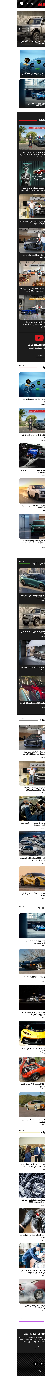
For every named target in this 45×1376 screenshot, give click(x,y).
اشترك (23, 355)
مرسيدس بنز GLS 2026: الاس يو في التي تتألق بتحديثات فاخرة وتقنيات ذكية (24, 436)
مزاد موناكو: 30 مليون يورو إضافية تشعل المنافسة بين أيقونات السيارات (26, 942)
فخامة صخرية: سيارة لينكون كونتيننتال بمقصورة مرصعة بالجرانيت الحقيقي (24, 1121)
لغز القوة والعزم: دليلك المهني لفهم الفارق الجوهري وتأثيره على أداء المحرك (25, 1306)
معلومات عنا (22, 1357)
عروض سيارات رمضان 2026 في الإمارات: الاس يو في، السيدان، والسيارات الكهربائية (23, 859)
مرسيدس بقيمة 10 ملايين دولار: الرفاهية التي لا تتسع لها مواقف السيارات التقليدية (24, 1013)
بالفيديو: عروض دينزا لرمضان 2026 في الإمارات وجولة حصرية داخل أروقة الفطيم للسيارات (24, 789)
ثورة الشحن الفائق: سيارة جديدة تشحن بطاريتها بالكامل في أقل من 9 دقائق (24, 597)
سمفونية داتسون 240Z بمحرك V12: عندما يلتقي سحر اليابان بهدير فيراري (24, 1085)
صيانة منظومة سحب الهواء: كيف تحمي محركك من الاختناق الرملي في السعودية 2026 (24, 1201)
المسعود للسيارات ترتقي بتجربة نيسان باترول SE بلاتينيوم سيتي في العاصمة (23, 506)
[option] (22, 29)
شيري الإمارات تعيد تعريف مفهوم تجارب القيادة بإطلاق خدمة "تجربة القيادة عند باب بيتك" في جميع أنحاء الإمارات (23, 543)
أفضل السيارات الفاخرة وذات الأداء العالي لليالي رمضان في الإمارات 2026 (24, 894)
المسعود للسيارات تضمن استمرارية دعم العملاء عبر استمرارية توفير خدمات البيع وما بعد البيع (23, 1165)
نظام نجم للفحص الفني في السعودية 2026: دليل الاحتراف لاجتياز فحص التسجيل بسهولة (23, 1271)
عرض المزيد (5, 365)
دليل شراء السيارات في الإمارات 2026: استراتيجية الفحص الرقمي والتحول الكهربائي (23, 824)
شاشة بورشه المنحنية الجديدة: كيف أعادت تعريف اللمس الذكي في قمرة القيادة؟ (23, 471)
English (16, 4)
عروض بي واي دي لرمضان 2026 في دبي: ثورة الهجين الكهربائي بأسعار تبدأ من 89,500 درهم (24, 753)
